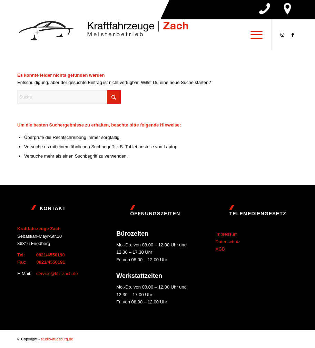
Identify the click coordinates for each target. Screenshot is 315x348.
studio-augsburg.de (57, 339)
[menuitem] (253, 34)
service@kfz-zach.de (57, 273)
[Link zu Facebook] (292, 35)
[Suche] (69, 97)
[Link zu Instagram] (282, 35)
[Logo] (103, 34)
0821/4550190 (50, 254)
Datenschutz (227, 241)
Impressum (226, 234)
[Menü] (253, 34)
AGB (220, 249)
